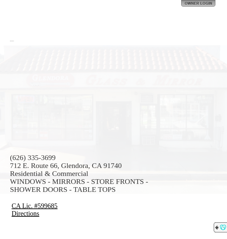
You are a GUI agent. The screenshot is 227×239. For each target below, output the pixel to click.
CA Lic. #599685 (34, 205)
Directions (25, 213)
